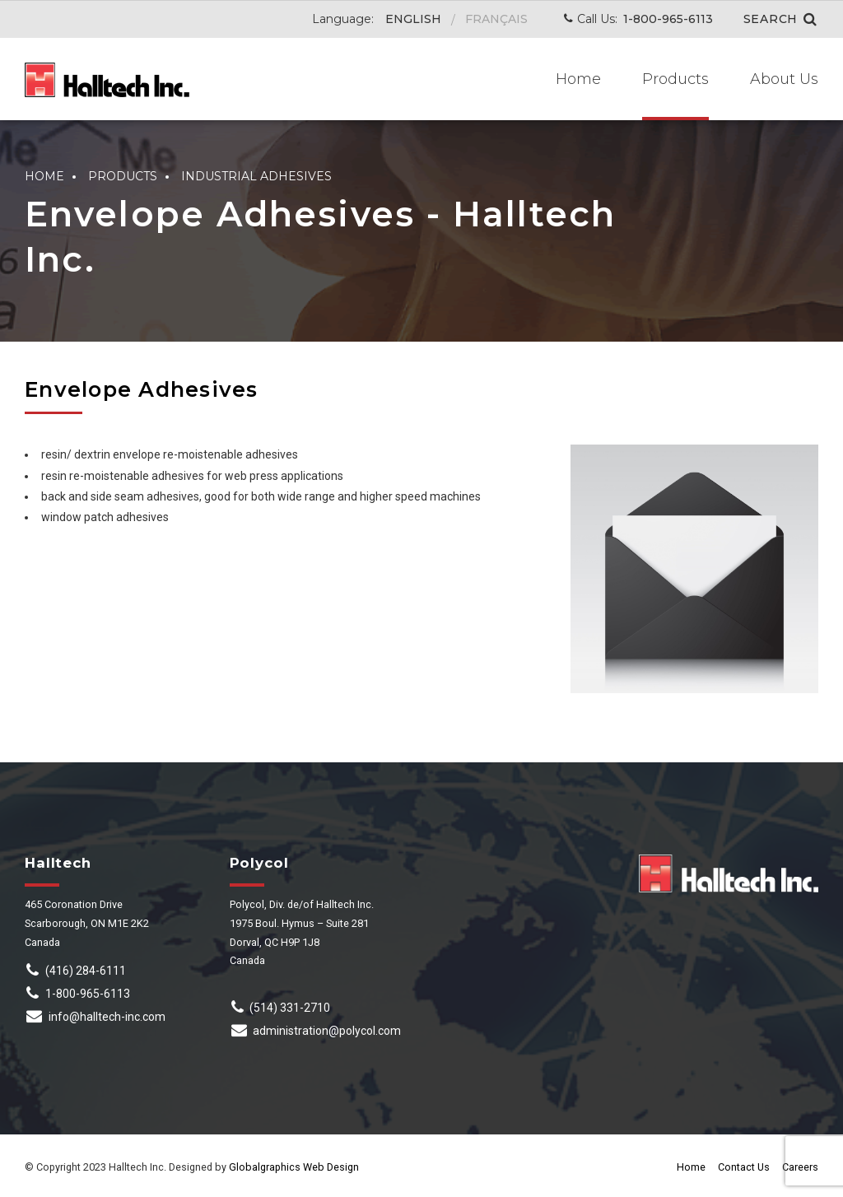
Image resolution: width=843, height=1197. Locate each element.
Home (578, 79)
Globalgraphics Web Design (294, 1167)
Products (675, 79)
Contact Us (744, 1167)
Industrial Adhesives (256, 176)
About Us (784, 79)
